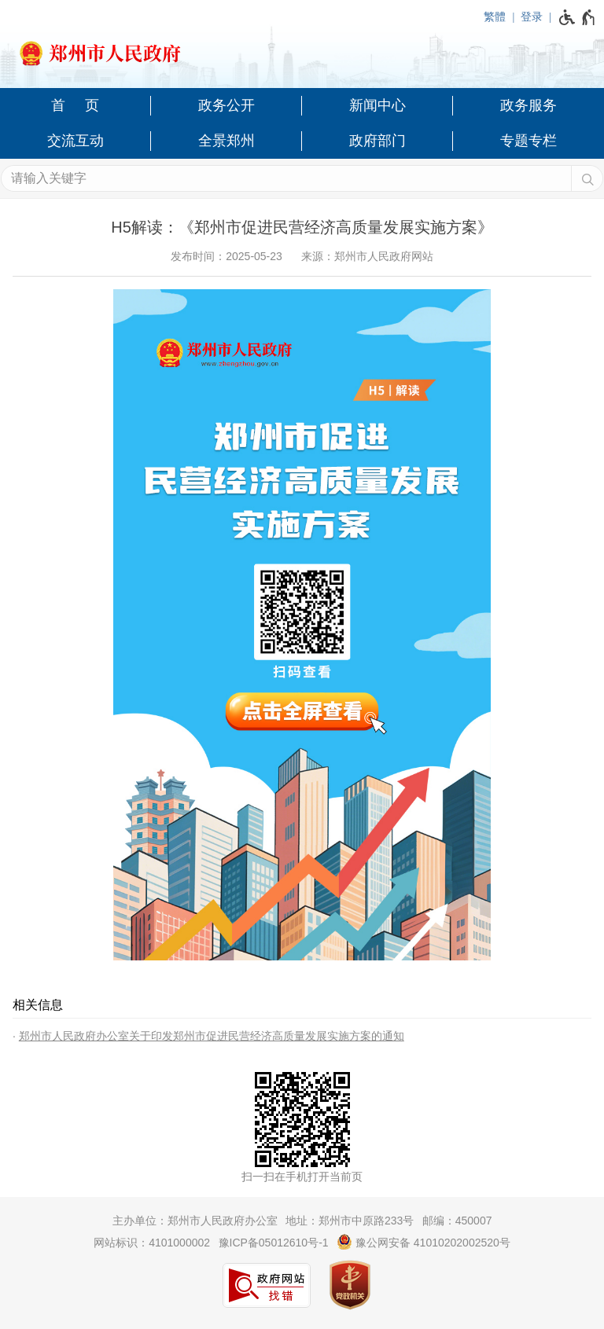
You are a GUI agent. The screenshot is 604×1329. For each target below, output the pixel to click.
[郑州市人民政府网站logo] (302, 48)
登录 (532, 16)
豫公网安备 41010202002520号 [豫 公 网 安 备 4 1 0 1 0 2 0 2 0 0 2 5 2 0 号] (423, 1242)
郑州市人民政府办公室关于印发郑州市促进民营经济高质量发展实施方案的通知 (211, 1036)
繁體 (495, 16)
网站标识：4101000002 (152, 1242)
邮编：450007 (457, 1220)
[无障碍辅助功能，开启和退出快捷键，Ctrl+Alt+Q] (578, 17)
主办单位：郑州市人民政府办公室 (195, 1220)
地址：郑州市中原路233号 (349, 1220)
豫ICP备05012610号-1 (274, 1242)
